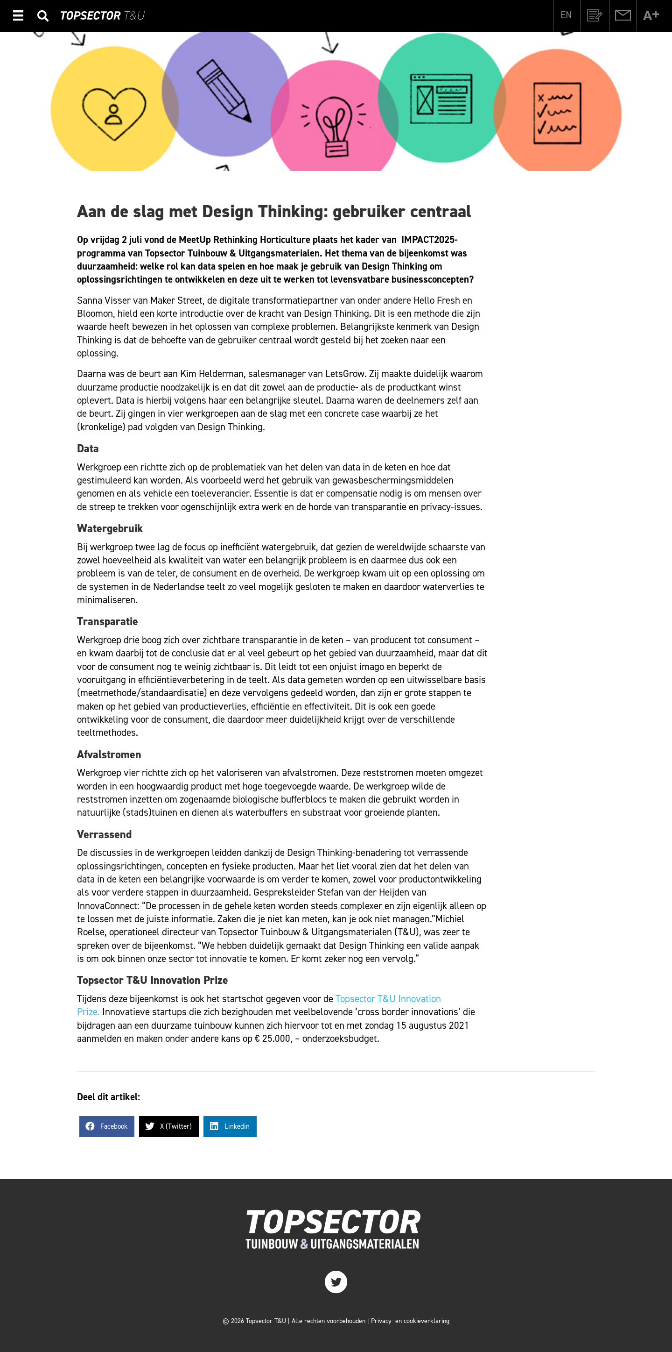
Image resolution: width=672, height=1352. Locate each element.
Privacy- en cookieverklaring (410, 1320)
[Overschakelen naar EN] (566, 15)
